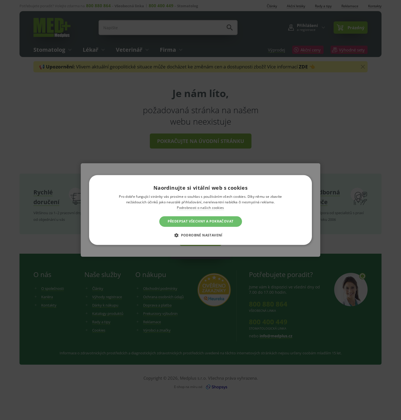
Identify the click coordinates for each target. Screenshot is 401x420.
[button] (200, 235)
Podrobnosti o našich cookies (200, 207)
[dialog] (200, 210)
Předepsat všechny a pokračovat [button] (201, 221)
